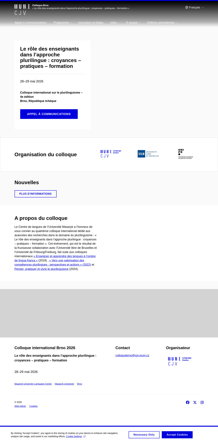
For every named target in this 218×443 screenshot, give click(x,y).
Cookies (33, 406)
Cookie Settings (76, 437)
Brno (79, 384)
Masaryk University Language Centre (33, 384)
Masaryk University (64, 384)
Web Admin (20, 406)
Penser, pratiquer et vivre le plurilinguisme (42, 269)
